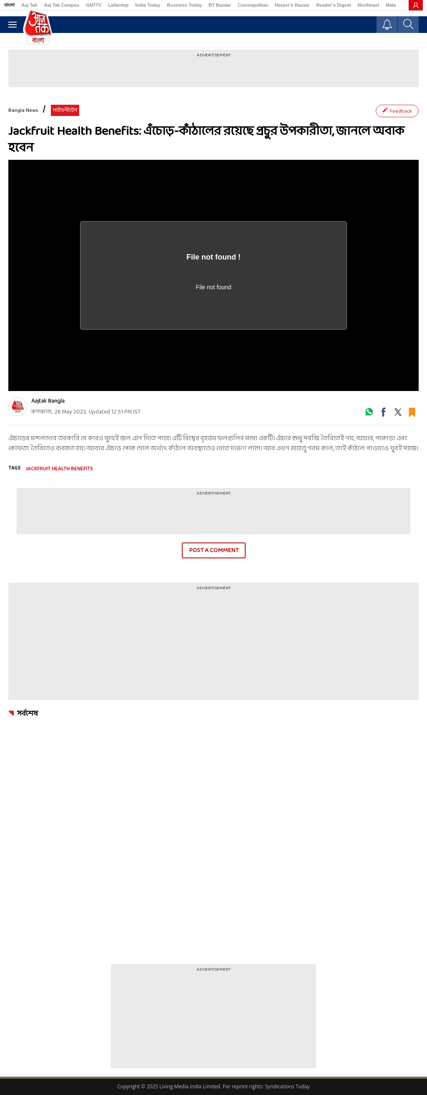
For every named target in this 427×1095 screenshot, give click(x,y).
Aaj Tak (29, 5)
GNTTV (93, 5)
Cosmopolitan (253, 5)
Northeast (368, 5)
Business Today (184, 5)
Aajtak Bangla (48, 401)
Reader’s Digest (333, 5)
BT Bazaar (219, 5)
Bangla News (23, 110)
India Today (147, 5)
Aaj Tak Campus (61, 5)
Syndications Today (287, 1086)
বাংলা (9, 5)
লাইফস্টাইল (65, 110)
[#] (369, 415)
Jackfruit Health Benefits (59, 469)
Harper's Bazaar (292, 5)
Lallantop (118, 5)
